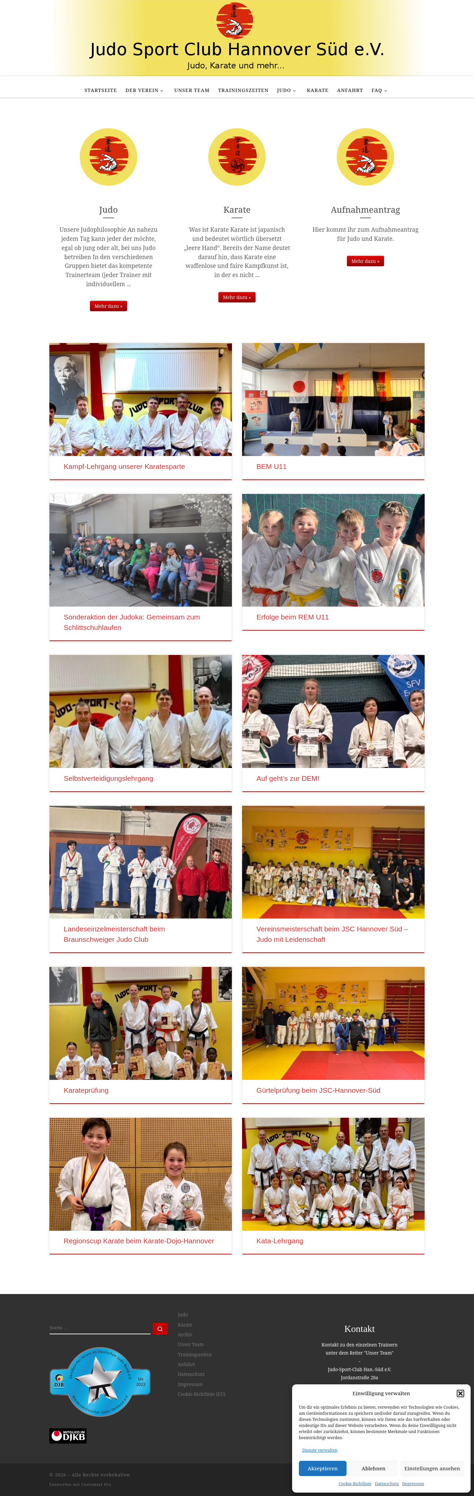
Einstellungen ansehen (432, 1468)
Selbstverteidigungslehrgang (108, 778)
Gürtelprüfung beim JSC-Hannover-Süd (319, 1090)
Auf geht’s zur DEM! (288, 778)
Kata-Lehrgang (280, 1241)
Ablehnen (374, 1468)
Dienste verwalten (319, 1450)
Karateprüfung (86, 1090)
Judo (183, 1315)
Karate (185, 1325)
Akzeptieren (323, 1468)
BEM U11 (272, 466)
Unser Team (191, 1344)
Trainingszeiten (195, 1355)
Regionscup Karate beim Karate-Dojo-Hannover (139, 1241)
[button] (460, 1393)
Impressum (413, 1484)
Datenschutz (387, 1484)
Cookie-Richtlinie (355, 1484)
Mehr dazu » (108, 306)
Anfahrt (186, 1364)
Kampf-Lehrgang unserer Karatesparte (124, 466)
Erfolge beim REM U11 (293, 617)
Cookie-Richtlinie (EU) (201, 1394)
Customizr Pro (96, 1484)
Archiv (185, 1335)
